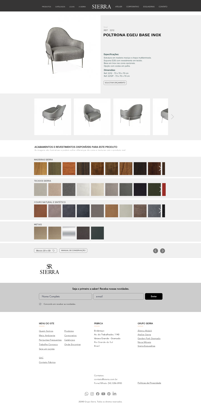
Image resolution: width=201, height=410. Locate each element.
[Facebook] (97, 394)
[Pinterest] (109, 394)
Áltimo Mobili (145, 330)
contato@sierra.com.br (106, 379)
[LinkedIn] (114, 394)
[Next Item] (172, 117)
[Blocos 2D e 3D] (45, 250)
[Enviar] (153, 296)
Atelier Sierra (144, 334)
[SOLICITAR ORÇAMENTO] (115, 83)
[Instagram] (92, 394)
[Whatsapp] (86, 394)
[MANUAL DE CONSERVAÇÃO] (73, 250)
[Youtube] (103, 394)
